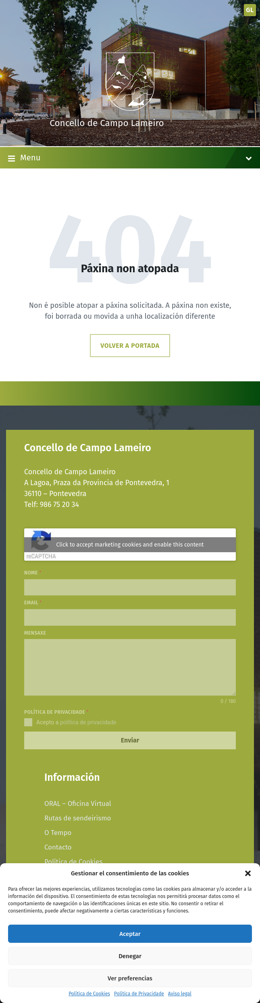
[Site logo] (130, 108)
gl (250, 10)
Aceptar (129, 934)
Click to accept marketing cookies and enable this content (130, 544)
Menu (130, 158)
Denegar (130, 956)
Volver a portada (129, 345)
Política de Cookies (89, 994)
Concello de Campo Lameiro (107, 123)
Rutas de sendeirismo (77, 818)
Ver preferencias (130, 978)
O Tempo (57, 832)
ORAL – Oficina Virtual (77, 803)
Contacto (58, 847)
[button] (248, 873)
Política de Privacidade (139, 994)
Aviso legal (179, 994)
